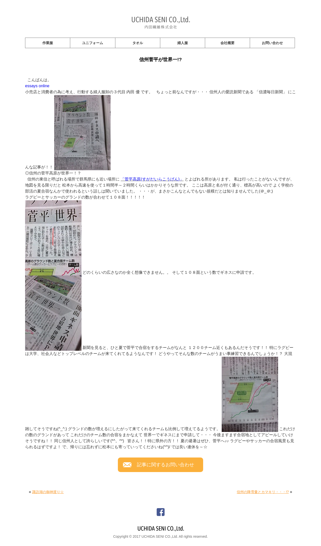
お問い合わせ (272, 43)
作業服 (47, 43)
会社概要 (227, 43)
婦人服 (182, 43)
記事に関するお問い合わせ (165, 464)
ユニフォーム (92, 43)
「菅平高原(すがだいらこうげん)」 (152, 179)
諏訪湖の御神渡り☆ (48, 492)
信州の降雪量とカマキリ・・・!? (263, 492)
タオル (137, 43)
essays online (37, 86)
